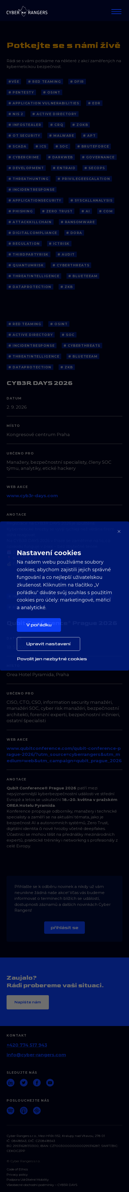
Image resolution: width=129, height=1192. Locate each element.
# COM (106, 211)
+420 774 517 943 (27, 1045)
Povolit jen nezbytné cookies (52, 659)
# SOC (61, 146)
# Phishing (20, 211)
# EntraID (64, 168)
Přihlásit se (64, 927)
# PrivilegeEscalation (84, 179)
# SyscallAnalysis (91, 200)
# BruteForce (93, 146)
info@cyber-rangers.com (36, 1054)
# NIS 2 (15, 114)
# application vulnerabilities (43, 103)
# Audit (66, 254)
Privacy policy (17, 1174)
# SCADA (17, 146)
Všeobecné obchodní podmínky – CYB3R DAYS (42, 1185)
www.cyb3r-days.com (32, 495)
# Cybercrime (23, 157)
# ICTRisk (59, 244)
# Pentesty (21, 92)
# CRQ (56, 125)
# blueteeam (82, 276)
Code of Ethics (17, 1169)
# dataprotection (29, 287)
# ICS (41, 146)
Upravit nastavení (48, 644)
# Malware (61, 136)
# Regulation (24, 244)
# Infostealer (24, 125)
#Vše (13, 82)
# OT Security (24, 136)
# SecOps (94, 168)
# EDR (94, 103)
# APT (89, 136)
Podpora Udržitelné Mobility (28, 1179)
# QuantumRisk (26, 265)
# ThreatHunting (28, 179)
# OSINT (51, 92)
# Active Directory (54, 114)
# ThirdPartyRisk (28, 254)
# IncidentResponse (31, 190)
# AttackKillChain (30, 222)
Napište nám (27, 1002)
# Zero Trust (57, 211)
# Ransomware (78, 222)
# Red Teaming (44, 82)
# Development (26, 168)
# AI (85, 211)
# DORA (74, 233)
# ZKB (66, 287)
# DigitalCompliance (32, 233)
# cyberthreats (71, 265)
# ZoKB (80, 125)
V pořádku (38, 625)
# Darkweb (60, 157)
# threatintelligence (33, 276)
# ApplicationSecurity (34, 200)
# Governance (98, 157)
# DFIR (77, 82)
